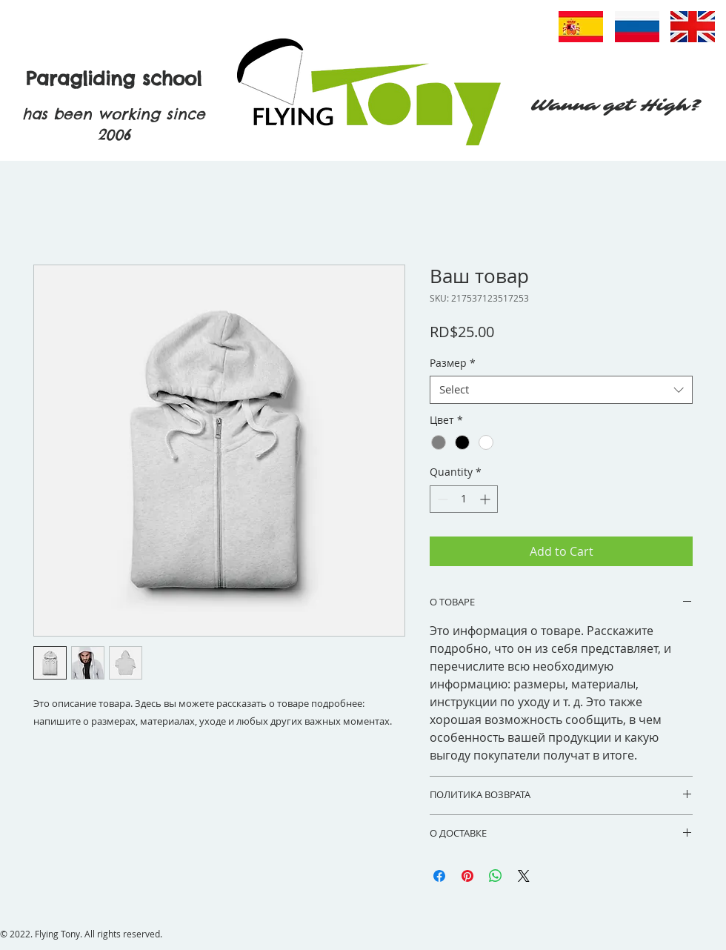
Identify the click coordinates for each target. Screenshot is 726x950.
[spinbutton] (463, 499)
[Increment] (486, 499)
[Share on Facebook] (439, 876)
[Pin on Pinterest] (467, 876)
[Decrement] (441, 499)
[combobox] (561, 390)
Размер (453, 363)
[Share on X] (524, 876)
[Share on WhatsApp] (495, 876)
